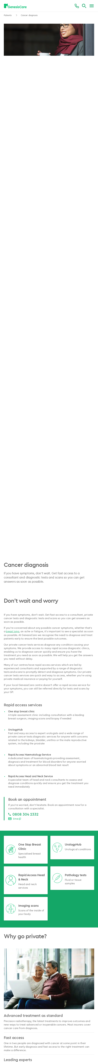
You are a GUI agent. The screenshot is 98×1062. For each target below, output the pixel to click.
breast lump (12, 631)
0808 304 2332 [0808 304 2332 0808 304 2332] (25, 814)
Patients (8, 15)
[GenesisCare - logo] (15, 6)
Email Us (17, 818)
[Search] (84, 6)
